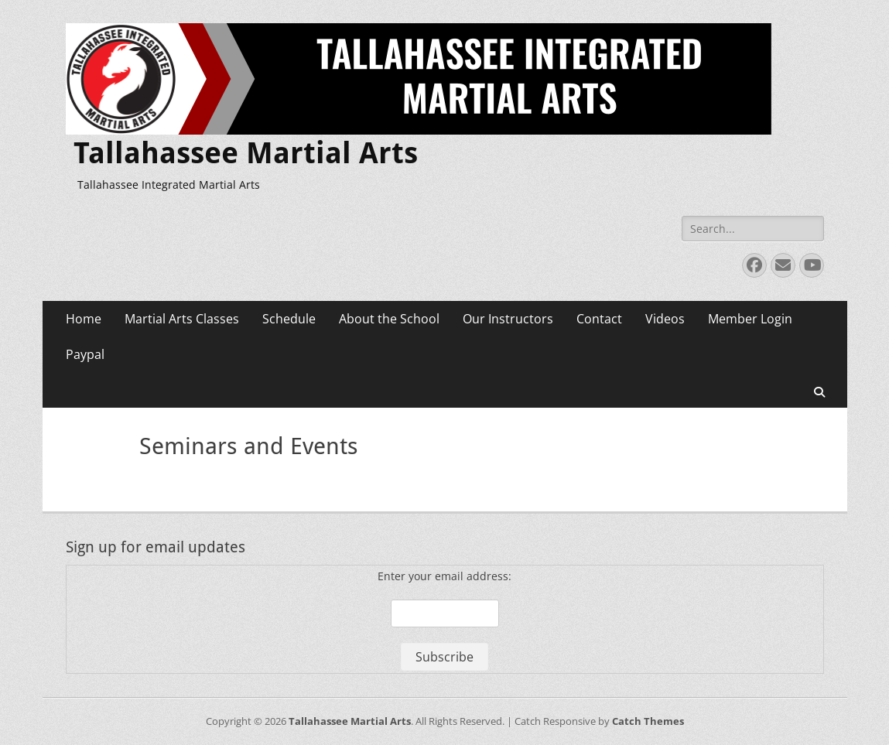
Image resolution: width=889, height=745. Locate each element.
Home (83, 318)
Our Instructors (508, 318)
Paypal (85, 354)
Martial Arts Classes (182, 318)
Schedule (289, 318)
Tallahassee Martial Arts (246, 153)
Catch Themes (648, 721)
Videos (665, 318)
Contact (599, 318)
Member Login (750, 318)
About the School (389, 318)
